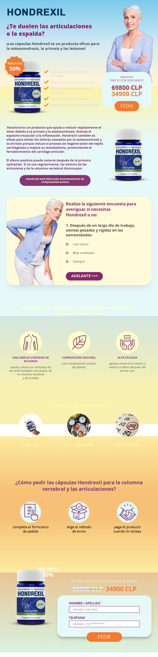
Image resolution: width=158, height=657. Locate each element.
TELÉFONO (77, 618)
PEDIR (104, 637)
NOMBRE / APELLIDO (84, 603)
